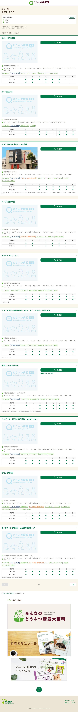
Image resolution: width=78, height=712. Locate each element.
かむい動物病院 (7, 473)
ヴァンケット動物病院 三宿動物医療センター (19, 528)
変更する (72, 17)
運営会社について (69, 700)
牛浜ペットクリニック (10, 255)
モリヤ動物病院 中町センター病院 (14, 144)
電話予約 (58, 370)
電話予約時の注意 (46, 373)
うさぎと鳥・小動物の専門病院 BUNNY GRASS (20, 419)
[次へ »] (73, 584)
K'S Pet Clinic (7, 92)
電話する (58, 43)
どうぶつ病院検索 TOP (8, 593)
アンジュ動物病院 (8, 202)
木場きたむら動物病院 (10, 365)
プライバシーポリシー (70, 703)
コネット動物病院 (8, 38)
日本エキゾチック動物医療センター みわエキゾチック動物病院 (26, 310)
